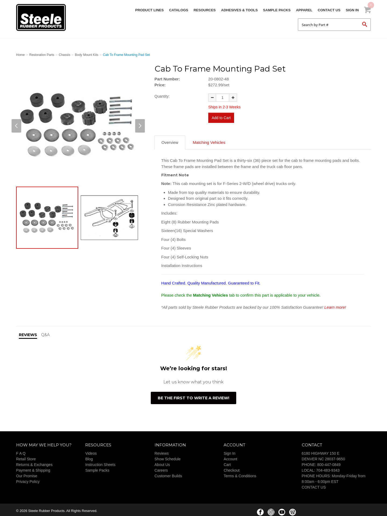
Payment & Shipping (33, 468)
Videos (91, 451)
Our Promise (26, 474)
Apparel (304, 10)
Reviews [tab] (28, 332)
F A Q (21, 451)
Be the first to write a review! (193, 395)
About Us (162, 463)
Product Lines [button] (149, 10)
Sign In (352, 10)
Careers (161, 468)
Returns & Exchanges (34, 463)
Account (230, 457)
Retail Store (26, 457)
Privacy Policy (28, 480)
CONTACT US (314, 485)
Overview (170, 140)
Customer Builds (168, 474)
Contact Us (329, 10)
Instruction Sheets (100, 463)
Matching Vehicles (209, 140)
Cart (227, 463)
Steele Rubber (43, 17)
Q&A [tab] (45, 332)
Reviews (162, 451)
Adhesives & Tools (239, 10)
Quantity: (162, 96)
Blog (89, 457)
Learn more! (335, 305)
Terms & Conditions (240, 474)
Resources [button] (205, 10)
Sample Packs (277, 10)
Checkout (231, 468)
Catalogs (178, 10)
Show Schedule (168, 457)
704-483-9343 (327, 468)
